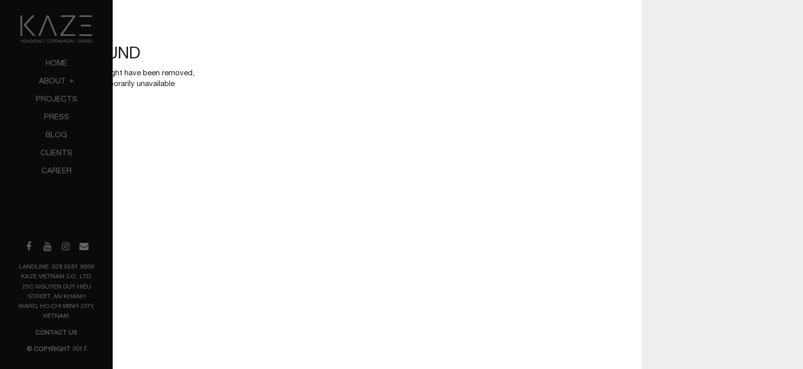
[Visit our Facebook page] (28, 246)
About (56, 80)
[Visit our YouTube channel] (47, 246)
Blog (56, 134)
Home (57, 62)
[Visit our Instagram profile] (65, 246)
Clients (56, 152)
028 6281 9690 (73, 266)
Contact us (56, 332)
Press (56, 116)
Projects (56, 98)
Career (56, 170)
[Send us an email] (84, 246)
